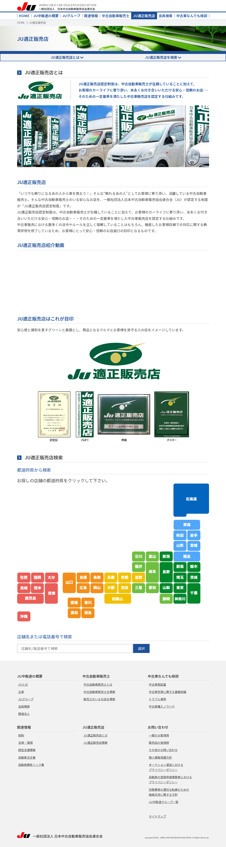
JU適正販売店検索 (96, 743)
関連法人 (24, 714)
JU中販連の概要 (46, 15)
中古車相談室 (157, 684)
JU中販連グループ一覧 (163, 802)
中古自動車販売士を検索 (99, 692)
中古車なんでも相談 (191, 15)
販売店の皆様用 (159, 743)
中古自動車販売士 (115, 15)
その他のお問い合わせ (163, 750)
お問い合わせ (158, 727)
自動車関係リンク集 (31, 765)
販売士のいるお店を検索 (99, 699)
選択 (141, 648)
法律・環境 (25, 743)
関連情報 (91, 15)
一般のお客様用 (159, 735)
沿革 (21, 692)
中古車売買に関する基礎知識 (167, 692)
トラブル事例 (157, 699)
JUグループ (71, 15)
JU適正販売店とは (65, 57)
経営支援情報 (27, 750)
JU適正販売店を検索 (161, 57)
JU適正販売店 (144, 15)
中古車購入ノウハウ (162, 706)
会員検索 (165, 15)
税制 (21, 735)
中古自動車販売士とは (98, 684)
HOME (24, 15)
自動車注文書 (27, 757)
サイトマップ (157, 816)
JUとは (23, 684)
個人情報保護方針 (160, 757)
